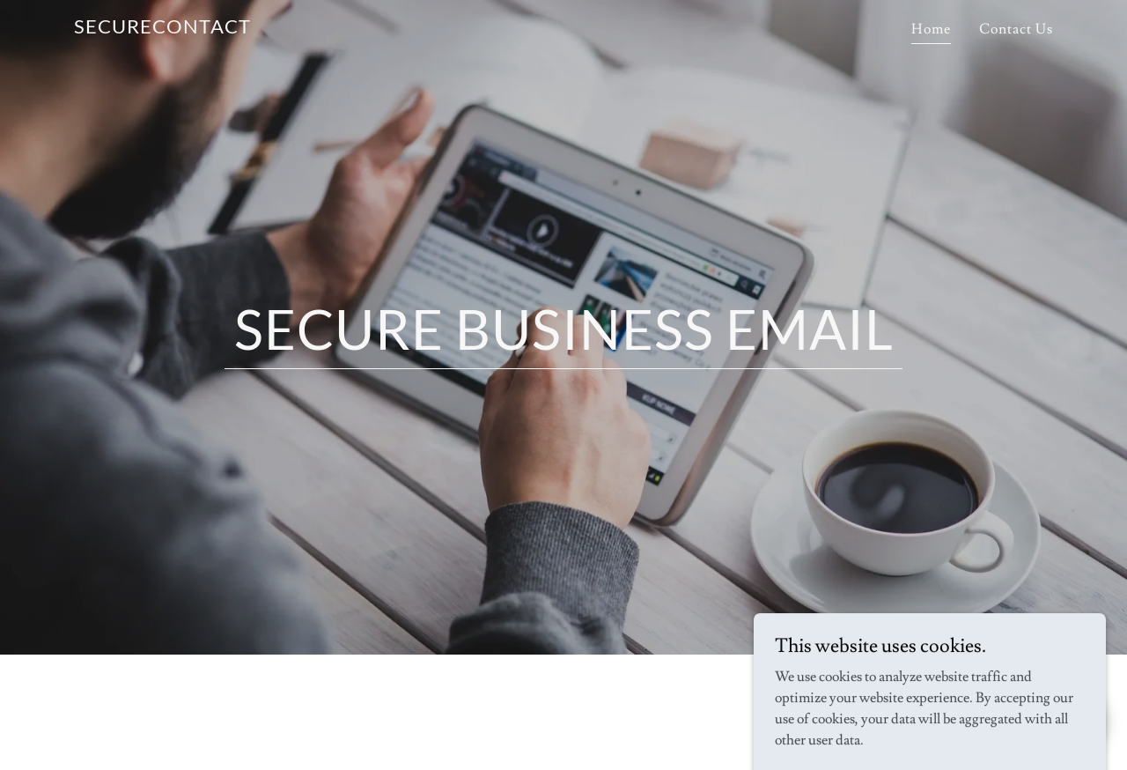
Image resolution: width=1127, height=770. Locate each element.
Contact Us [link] (1016, 29)
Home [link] (931, 29)
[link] (162, 29)
